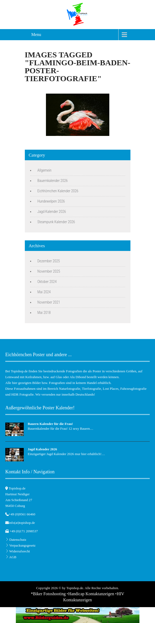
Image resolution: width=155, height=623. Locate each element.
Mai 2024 (44, 292)
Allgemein (44, 170)
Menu (36, 34)
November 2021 (48, 302)
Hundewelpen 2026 (51, 201)
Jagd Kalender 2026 (51, 211)
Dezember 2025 (48, 261)
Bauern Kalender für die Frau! (50, 424)
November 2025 (48, 271)
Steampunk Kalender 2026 (56, 222)
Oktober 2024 (47, 282)
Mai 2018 (44, 312)
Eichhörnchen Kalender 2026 (57, 191)
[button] (9, 613)
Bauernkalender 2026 (52, 180)
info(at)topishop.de (22, 523)
